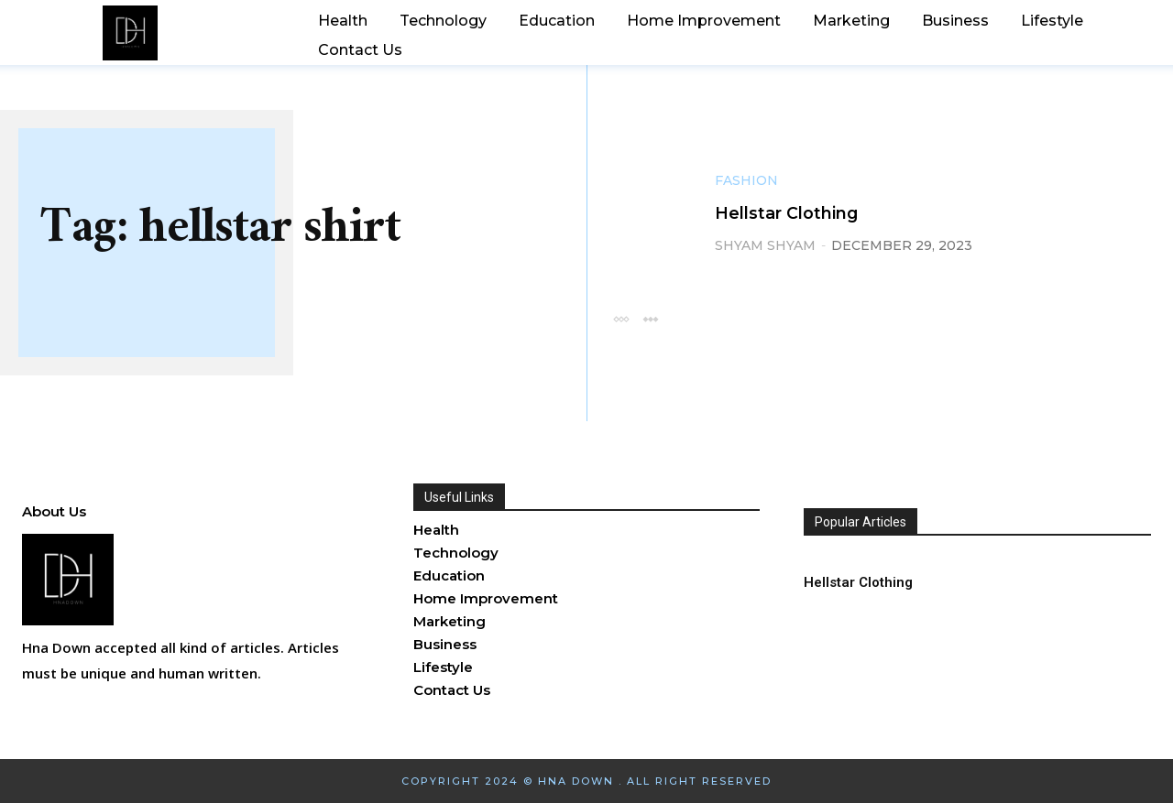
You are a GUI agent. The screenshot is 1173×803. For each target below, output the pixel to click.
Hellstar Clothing (797, 212)
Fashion (746, 181)
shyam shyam (765, 245)
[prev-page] (620, 318)
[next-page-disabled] (650, 318)
